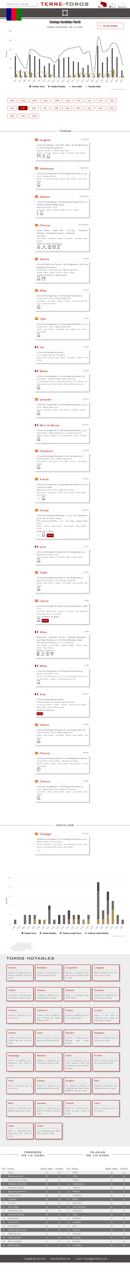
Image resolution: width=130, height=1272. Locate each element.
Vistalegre (45, 834)
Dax (42, 347)
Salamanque (47, 168)
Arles (43, 694)
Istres (43, 547)
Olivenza (45, 225)
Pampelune (46, 451)
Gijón (43, 319)
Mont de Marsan (49, 425)
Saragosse (45, 140)
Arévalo (44, 479)
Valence (44, 725)
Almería (44, 259)
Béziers (44, 371)
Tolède (43, 572)
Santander (46, 399)
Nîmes (43, 632)
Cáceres (44, 601)
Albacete (45, 197)
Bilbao (43, 290)
